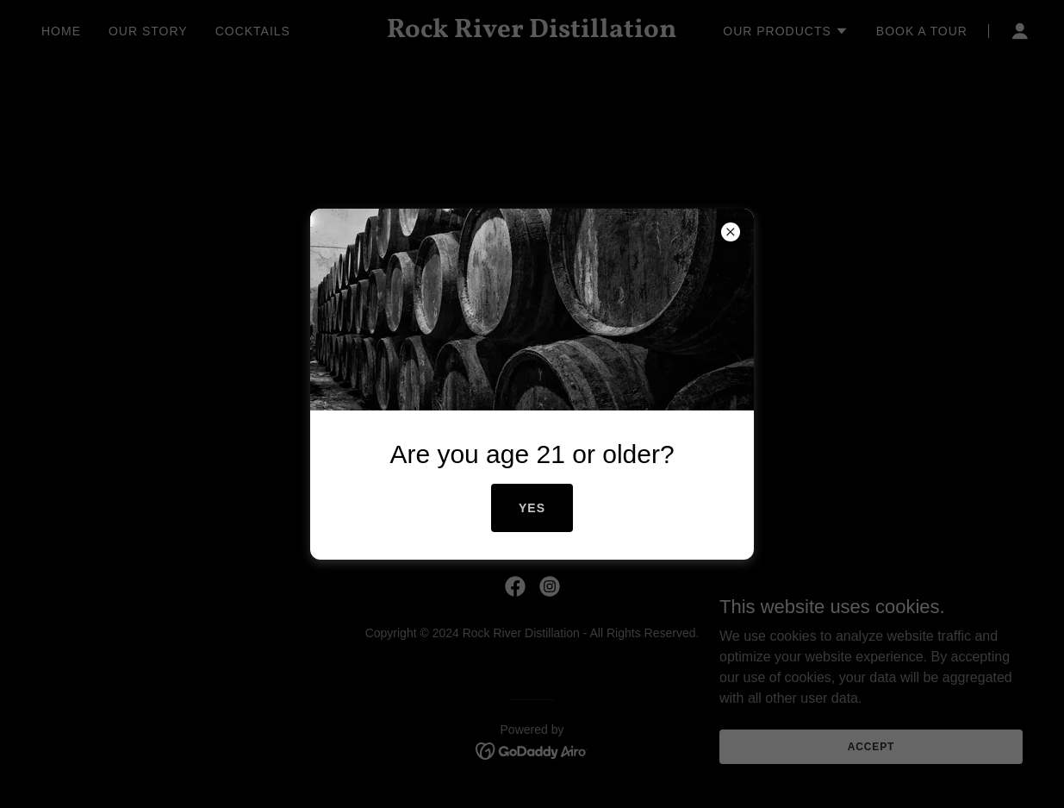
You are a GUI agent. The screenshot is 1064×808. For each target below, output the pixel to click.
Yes (532, 508)
